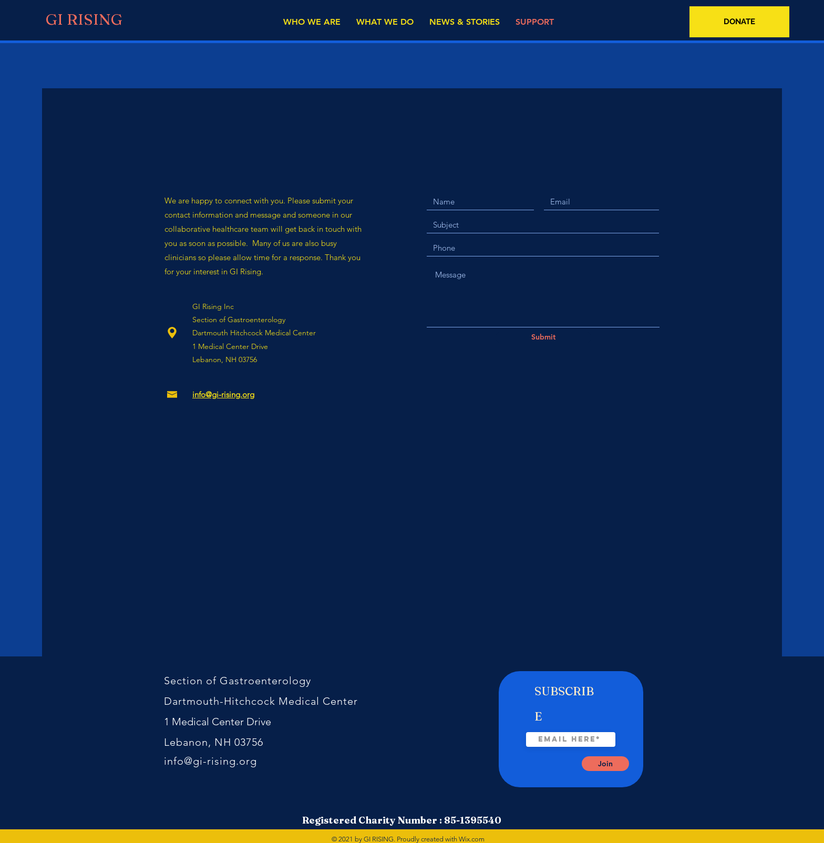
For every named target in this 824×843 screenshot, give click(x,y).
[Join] (605, 763)
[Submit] (543, 337)
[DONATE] (739, 21)
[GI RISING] (81, 19)
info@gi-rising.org (210, 761)
